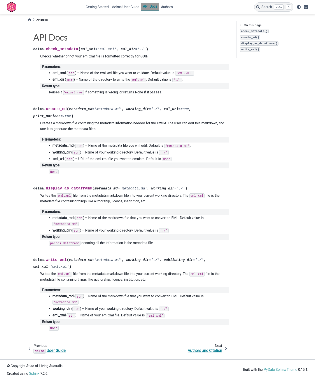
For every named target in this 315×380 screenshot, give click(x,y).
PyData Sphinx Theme (280, 370)
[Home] (29, 20)
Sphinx (34, 373)
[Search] (273, 7)
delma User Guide (125, 7)
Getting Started (97, 7)
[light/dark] (299, 7)
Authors (167, 7)
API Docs (150, 6)
